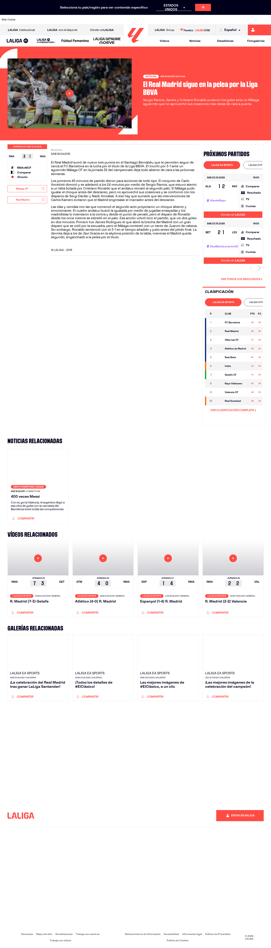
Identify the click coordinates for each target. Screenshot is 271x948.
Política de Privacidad (217, 934)
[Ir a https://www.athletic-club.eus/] (25, 20)
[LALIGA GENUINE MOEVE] (107, 41)
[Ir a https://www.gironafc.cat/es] (114, 20)
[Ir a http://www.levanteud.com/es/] (127, 20)
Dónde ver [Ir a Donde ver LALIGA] (102, 30)
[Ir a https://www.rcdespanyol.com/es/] (165, 20)
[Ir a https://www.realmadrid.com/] (203, 20)
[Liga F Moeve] (75, 41)
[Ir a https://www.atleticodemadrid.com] (38, 20)
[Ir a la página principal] (136, 44)
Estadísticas (225, 40)
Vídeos (164, 40)
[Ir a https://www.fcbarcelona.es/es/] (89, 20)
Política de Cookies (177, 940)
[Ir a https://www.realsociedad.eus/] (228, 20)
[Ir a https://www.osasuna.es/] (51, 20)
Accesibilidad (171, 934)
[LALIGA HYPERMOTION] (46, 41)
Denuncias (27, 934)
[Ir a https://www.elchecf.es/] (76, 20)
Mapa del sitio (44, 934)
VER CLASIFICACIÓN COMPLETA (233, 410)
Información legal (192, 934)
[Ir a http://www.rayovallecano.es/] (140, 20)
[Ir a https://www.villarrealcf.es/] (266, 20)
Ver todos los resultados (242, 279)
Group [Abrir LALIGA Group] (164, 30)
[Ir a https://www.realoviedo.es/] (216, 20)
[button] (17, 40)
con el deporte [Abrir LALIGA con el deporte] (62, 30)
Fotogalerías (255, 40)
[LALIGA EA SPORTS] (17, 41)
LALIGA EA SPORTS (222, 165)
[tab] (222, 165)
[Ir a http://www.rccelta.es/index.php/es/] (152, 20)
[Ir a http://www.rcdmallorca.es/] (177, 20)
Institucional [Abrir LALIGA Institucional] (21, 30)
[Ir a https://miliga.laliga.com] (259, 30)
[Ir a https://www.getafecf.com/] (101, 20)
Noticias (194, 40)
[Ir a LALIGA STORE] (195, 30)
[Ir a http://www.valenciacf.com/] (254, 20)
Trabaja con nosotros (88, 934)
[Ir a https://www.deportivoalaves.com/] (63, 20)
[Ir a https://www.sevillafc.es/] (241, 20)
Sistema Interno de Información (143, 934)
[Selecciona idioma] (231, 30)
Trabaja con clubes (60, 940)
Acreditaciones (64, 934)
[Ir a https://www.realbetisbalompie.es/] (190, 20)
